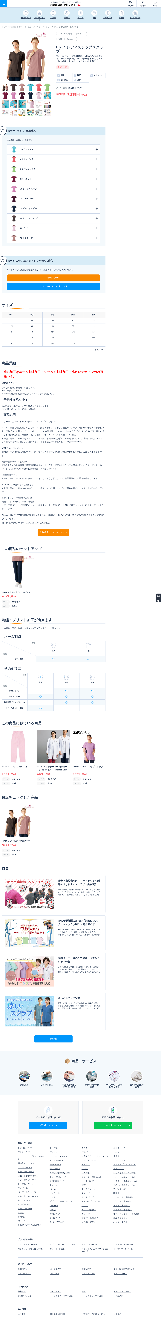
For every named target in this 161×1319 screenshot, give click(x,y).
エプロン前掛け (89, 1191)
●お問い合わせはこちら (43, 394)
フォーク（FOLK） (58, 1230)
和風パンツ (118, 1150)
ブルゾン (86, 1134)
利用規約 (117, 1293)
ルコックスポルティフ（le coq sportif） (95, 1231)
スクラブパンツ (25, 1149)
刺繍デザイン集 (25, 1276)
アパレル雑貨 (119, 1171)
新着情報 (22, 1272)
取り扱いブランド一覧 (123, 1230)
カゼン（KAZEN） (90, 1226)
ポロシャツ (55, 1150)
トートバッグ (88, 1179)
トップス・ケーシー (27, 1166)
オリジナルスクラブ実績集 (62, 1276)
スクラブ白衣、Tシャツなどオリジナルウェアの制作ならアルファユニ (109, 1315)
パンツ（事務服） (121, 1204)
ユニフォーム (119, 1130)
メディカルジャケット (28, 1162)
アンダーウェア (25, 1186)
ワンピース (23, 1170)
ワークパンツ (88, 1163)
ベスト (53, 1179)
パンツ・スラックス (27, 1174)
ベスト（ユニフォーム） (124, 1159)
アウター (86, 1130)
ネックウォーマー (90, 1171)
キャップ (86, 1175)
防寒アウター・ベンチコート (95, 1138)
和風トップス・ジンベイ (124, 1146)
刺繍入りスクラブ (26, 1145)
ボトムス (86, 1146)
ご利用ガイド (24, 1250)
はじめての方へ (57, 1250)
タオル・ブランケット (92, 1183)
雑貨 (84, 1167)
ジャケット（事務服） (123, 1179)
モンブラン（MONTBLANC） (31, 1230)
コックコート (119, 1142)
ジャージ (54, 1187)
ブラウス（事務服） (122, 1183)
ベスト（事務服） (121, 1187)
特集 (84, 1272)
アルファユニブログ (122, 1272)
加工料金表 (55, 1254)
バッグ (21, 1194)
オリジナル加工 (25, 1254)
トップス (54, 1130)
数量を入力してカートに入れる (54, 532)
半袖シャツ (55, 1195)
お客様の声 (118, 1276)
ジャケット (55, 1175)
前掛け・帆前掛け (90, 1200)
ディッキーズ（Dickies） (29, 1226)
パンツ (85, 1150)
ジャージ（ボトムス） (92, 1159)
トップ (4, 27)
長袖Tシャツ (55, 1146)
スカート (86, 1154)
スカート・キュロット (28, 1178)
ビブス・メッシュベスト (61, 1183)
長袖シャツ (55, 1200)
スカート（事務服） (122, 1191)
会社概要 (22, 1293)
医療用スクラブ (16, 27)
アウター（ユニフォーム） (125, 1163)
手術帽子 (22, 1198)
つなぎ (116, 1134)
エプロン (86, 1195)
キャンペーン (56, 1272)
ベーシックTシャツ (58, 1138)
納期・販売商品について (124, 1250)
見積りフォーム (120, 1254)
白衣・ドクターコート (28, 1157)
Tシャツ (53, 1134)
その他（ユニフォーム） (124, 1167)
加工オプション (120, 1200)
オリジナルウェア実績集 (93, 1276)
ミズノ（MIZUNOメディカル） (64, 1226)
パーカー (54, 1171)
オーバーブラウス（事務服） (126, 1195)
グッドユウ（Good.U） (124, 1226)
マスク (85, 1187)
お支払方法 (87, 1250)
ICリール (22, 1203)
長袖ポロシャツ (57, 1163)
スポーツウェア (57, 1204)
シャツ (53, 1191)
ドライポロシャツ (58, 1159)
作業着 (116, 1138)
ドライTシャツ (56, 1142)
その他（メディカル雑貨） (30, 1207)
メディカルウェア (26, 1153)
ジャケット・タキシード (124, 1154)
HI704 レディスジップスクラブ (66, 27)
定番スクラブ (24, 1134)
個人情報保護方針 (58, 1293)
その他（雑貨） (89, 1204)
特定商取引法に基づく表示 (94, 1293)
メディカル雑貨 (25, 1190)
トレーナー (55, 1167)
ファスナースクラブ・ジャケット (37, 27)
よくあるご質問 (89, 1254)
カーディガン (24, 1182)
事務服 (116, 1175)
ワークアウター (89, 1142)
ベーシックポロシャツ (60, 1154)
